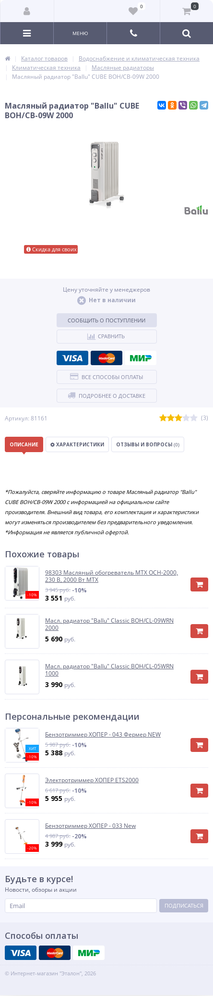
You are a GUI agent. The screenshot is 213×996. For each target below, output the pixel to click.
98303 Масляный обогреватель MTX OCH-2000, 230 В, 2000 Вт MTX (111, 576)
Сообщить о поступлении (106, 320)
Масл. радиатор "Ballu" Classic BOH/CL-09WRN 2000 (109, 624)
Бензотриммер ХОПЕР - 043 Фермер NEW (103, 734)
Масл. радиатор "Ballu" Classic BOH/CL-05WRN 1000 (109, 670)
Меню (80, 33)
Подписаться (184, 905)
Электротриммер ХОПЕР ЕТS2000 (92, 780)
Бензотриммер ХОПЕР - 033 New (90, 826)
